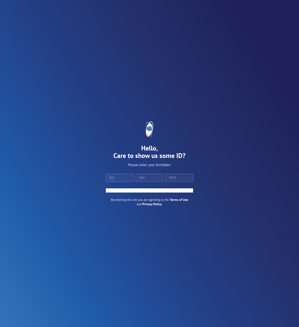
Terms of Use (179, 200)
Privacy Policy (152, 204)
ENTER (149, 190)
